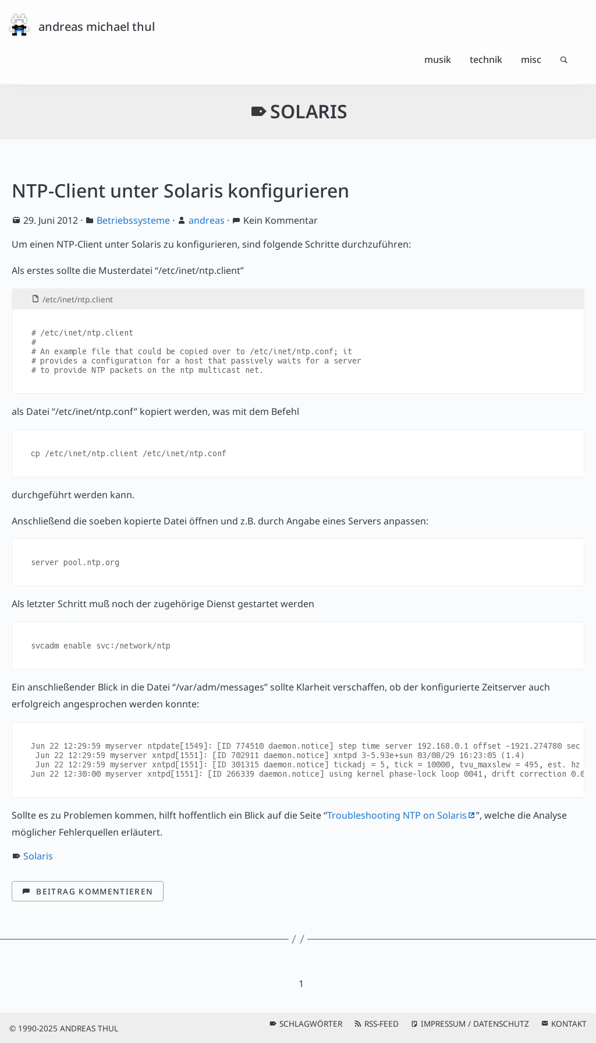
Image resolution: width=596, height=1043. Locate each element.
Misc (531, 59)
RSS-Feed (381, 1023)
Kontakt (569, 1023)
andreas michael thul (96, 26)
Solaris (38, 856)
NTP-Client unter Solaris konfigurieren (180, 190)
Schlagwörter (310, 1023)
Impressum (443, 1023)
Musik (437, 59)
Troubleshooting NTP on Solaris (397, 815)
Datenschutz (501, 1023)
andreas (207, 220)
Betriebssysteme (133, 220)
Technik (486, 59)
